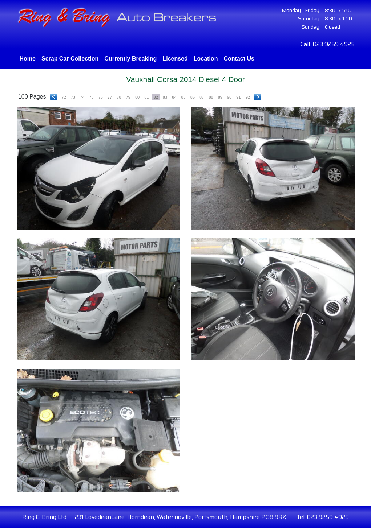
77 (110, 97)
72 (63, 97)
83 (165, 97)
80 (137, 97)
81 (146, 97)
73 (73, 97)
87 (201, 97)
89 (220, 97)
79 (128, 97)
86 (192, 97)
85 (183, 97)
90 (229, 97)
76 (100, 97)
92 (248, 97)
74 (82, 97)
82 (156, 97)
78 (119, 97)
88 (211, 97)
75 (91, 97)
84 (174, 97)
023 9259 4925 (334, 44)
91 (238, 97)
